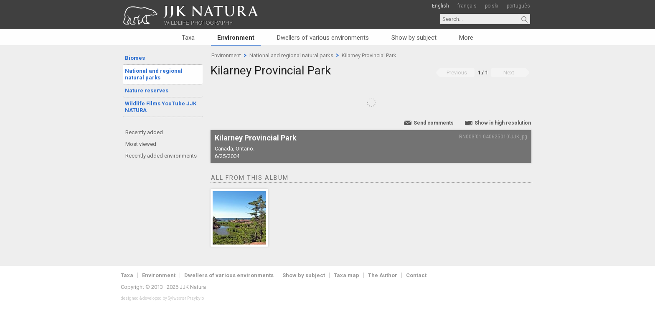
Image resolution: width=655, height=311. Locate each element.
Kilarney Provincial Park (369, 55)
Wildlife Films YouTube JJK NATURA (160, 106)
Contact (416, 275)
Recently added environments (161, 156)
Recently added (144, 132)
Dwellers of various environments (323, 37)
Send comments (434, 122)
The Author (382, 275)
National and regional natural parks (154, 74)
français (467, 6)
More (466, 37)
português (518, 6)
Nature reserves (146, 90)
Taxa (188, 37)
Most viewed (140, 144)
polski (491, 6)
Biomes (135, 58)
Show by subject (414, 37)
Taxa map (346, 275)
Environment (235, 37)
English (440, 6)
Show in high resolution (503, 122)
